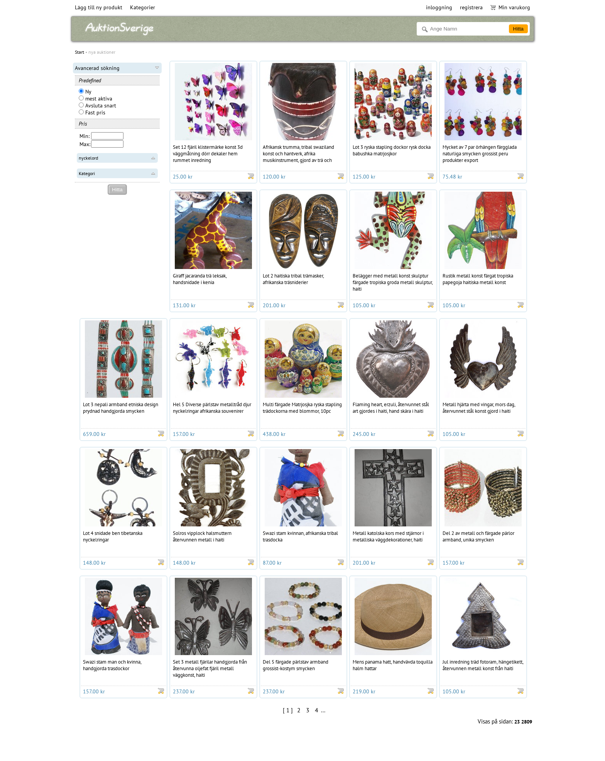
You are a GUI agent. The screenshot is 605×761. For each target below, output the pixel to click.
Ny (85, 91)
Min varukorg (510, 7)
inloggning (439, 7)
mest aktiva (95, 98)
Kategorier (142, 7)
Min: (84, 136)
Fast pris (92, 112)
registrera (471, 7)
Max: (84, 144)
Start (79, 52)
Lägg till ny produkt (98, 7)
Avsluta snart (97, 105)
